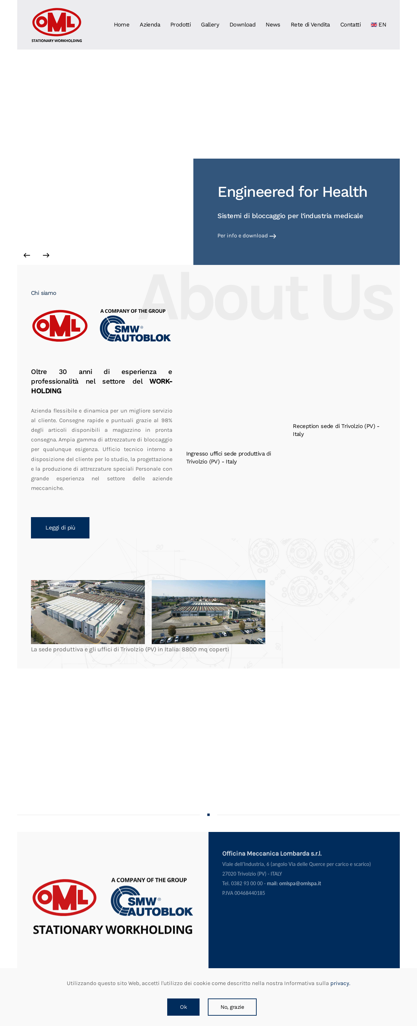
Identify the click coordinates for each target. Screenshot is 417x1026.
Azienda (150, 24)
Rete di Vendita (310, 24)
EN (378, 24)
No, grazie (232, 1007)
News (273, 24)
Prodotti (180, 24)
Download (242, 24)
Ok (183, 1007)
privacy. (339, 983)
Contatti (350, 24)
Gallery (210, 24)
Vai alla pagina (237, 235)
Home (122, 24)
